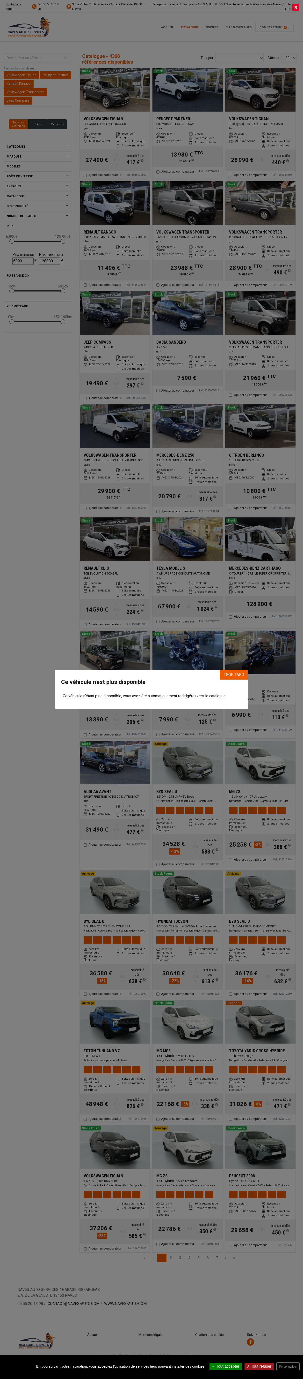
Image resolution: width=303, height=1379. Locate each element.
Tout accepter (225, 1366)
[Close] (295, 7)
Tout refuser (259, 1366)
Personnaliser (288, 1366)
